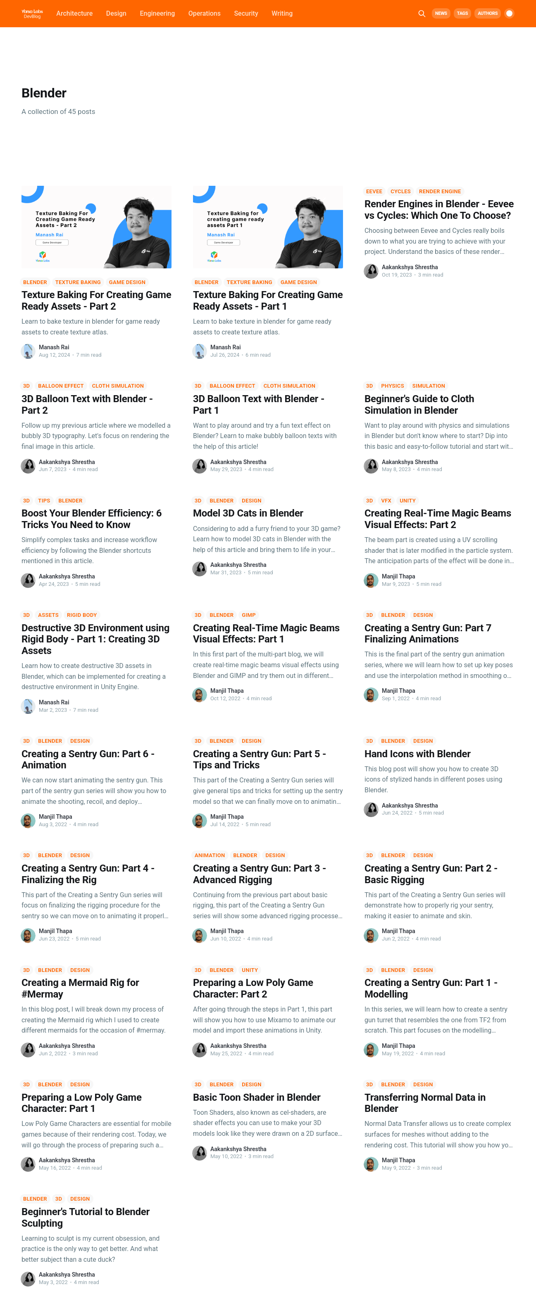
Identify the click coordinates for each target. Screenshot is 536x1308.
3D (26, 386)
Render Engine (440, 191)
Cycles (401, 191)
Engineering (157, 13)
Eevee (374, 191)
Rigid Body (82, 615)
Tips (44, 501)
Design (116, 13)
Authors (488, 13)
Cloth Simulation (118, 386)
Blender (35, 282)
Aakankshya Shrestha (410, 267)
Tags (462, 13)
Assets (48, 615)
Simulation (428, 386)
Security (246, 13)
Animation (210, 855)
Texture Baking (78, 282)
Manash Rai (54, 347)
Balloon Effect (60, 386)
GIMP (249, 615)
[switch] (509, 13)
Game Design (127, 282)
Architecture (74, 13)
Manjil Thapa (398, 576)
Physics (392, 386)
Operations (204, 13)
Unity (408, 501)
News (441, 13)
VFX (386, 501)
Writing (282, 13)
